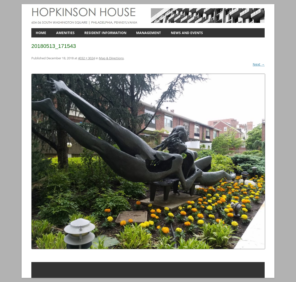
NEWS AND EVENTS (187, 32)
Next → (259, 64)
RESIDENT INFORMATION (105, 32)
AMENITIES (65, 32)
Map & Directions (111, 58)
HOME (41, 32)
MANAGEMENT (148, 32)
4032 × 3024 (86, 58)
